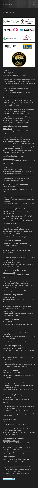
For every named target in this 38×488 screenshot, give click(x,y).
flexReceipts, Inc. (9, 187)
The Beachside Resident (11, 373)
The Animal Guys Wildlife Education (16, 459)
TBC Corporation (9, 272)
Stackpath (6, 211)
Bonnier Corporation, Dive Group (15, 243)
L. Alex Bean (8, 4)
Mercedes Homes (9, 297)
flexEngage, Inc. (8, 73)
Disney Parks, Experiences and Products (17, 100)
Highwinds (7, 221)
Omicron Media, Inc (10, 216)
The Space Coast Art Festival (13, 348)
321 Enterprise (8, 322)
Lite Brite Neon (8, 422)
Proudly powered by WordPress (9, 485)
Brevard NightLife (9, 397)
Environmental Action (11, 440)
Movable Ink (7, 128)
